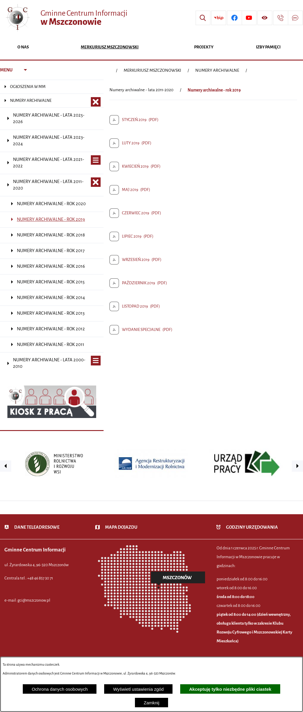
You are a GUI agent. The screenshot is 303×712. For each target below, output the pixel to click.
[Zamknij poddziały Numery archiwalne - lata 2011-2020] (96, 182)
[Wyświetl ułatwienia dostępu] (264, 18)
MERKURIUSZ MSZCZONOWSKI (152, 70)
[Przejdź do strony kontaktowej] (280, 18)
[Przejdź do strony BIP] (218, 18)
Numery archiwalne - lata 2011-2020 (141, 90)
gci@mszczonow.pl (33, 600)
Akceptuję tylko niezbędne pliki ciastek (230, 689)
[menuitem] (23, 48)
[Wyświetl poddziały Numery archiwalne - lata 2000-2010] (96, 360)
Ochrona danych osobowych (60, 689)
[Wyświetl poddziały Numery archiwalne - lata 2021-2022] (96, 160)
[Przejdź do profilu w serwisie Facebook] (234, 18)
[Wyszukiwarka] (203, 18)
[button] (5, 466)
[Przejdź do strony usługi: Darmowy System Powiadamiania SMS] (295, 18)
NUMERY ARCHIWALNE (217, 70)
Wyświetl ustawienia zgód (138, 689)
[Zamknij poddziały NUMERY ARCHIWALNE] (96, 102)
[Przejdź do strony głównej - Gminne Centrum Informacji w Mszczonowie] (66, 18)
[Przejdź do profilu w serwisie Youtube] (249, 18)
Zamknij (151, 702)
